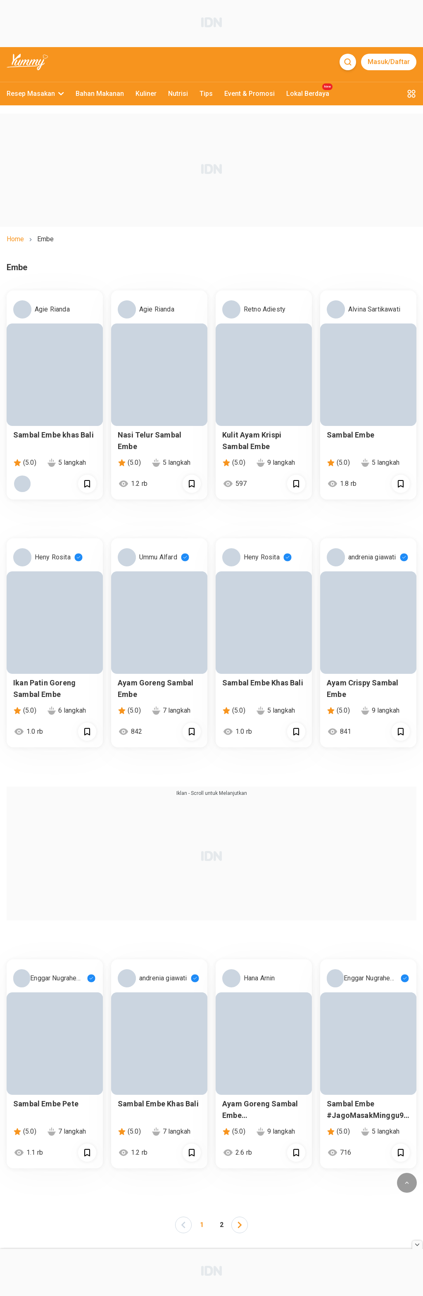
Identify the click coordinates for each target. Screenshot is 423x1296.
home (15, 239)
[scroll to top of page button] (407, 1183)
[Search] (348, 62)
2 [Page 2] (221, 1225)
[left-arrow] (183, 1225)
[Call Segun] (87, 484)
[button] (183, 1224)
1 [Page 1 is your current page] (202, 1225)
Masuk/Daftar (389, 62)
